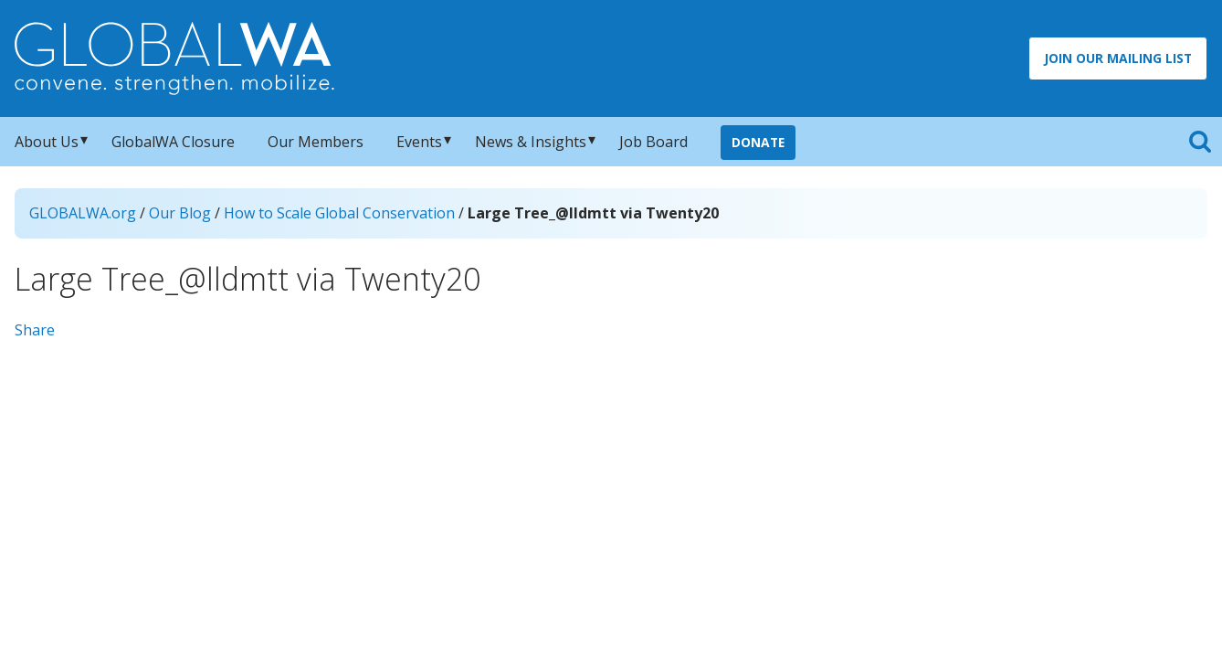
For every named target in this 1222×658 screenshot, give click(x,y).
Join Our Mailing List (1118, 58)
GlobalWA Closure (173, 142)
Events (419, 142)
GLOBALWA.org (82, 213)
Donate (758, 142)
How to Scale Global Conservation (339, 213)
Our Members (315, 142)
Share (35, 330)
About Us (47, 142)
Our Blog (180, 213)
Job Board (653, 142)
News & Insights (530, 142)
